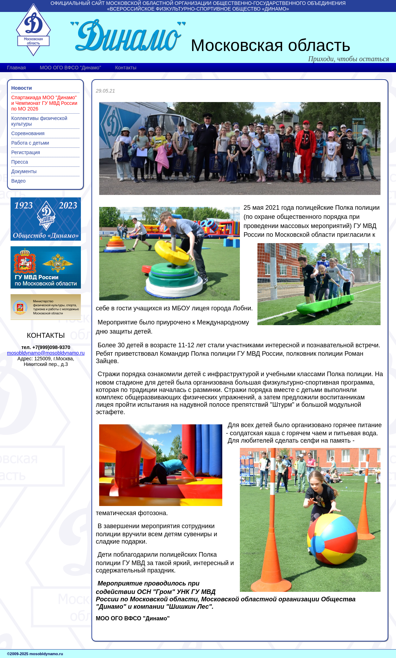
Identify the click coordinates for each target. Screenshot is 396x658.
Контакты (125, 67)
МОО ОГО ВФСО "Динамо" (70, 67)
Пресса (19, 162)
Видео (18, 181)
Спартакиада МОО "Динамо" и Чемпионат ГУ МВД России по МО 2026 (44, 103)
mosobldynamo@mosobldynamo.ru (45, 353)
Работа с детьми (30, 143)
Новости (21, 88)
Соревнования (28, 133)
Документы (24, 171)
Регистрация (25, 152)
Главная (16, 67)
